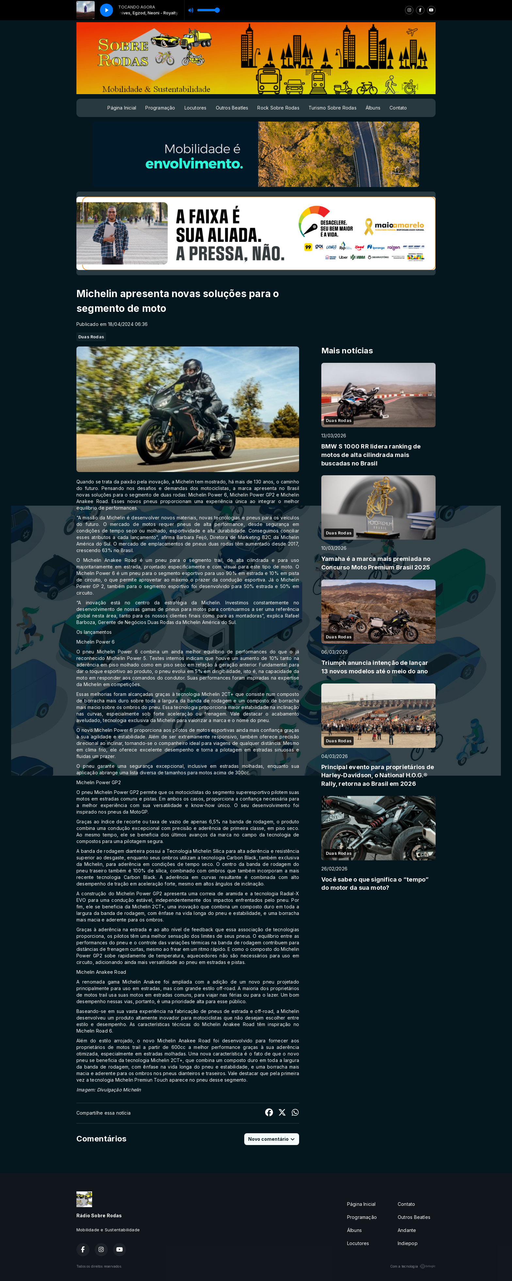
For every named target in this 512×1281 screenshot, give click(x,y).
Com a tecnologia (413, 1266)
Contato (398, 107)
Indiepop (408, 1243)
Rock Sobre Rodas (278, 107)
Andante (407, 1230)
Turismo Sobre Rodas (333, 107)
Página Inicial (121, 107)
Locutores (195, 107)
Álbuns (373, 107)
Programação (160, 107)
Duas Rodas (91, 336)
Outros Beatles (232, 107)
